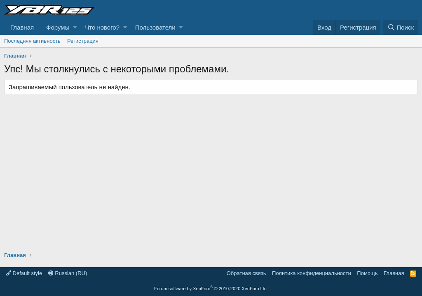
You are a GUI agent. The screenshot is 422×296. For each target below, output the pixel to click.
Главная (22, 27)
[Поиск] (400, 27)
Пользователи (155, 27)
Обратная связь (246, 273)
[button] (75, 27)
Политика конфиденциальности (311, 273)
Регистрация (82, 41)
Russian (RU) (67, 273)
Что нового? (102, 27)
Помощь (367, 273)
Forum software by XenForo (211, 288)
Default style (24, 273)
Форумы (57, 27)
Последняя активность (32, 41)
